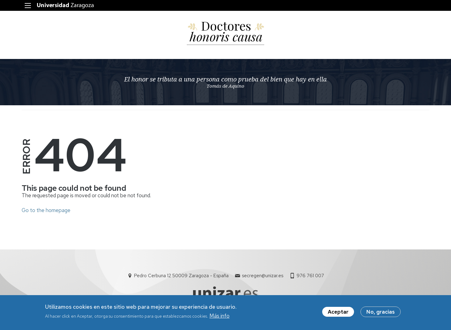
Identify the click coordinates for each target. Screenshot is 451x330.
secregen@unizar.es (262, 276)
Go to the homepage (46, 210)
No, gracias (380, 312)
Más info (219, 317)
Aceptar (338, 312)
